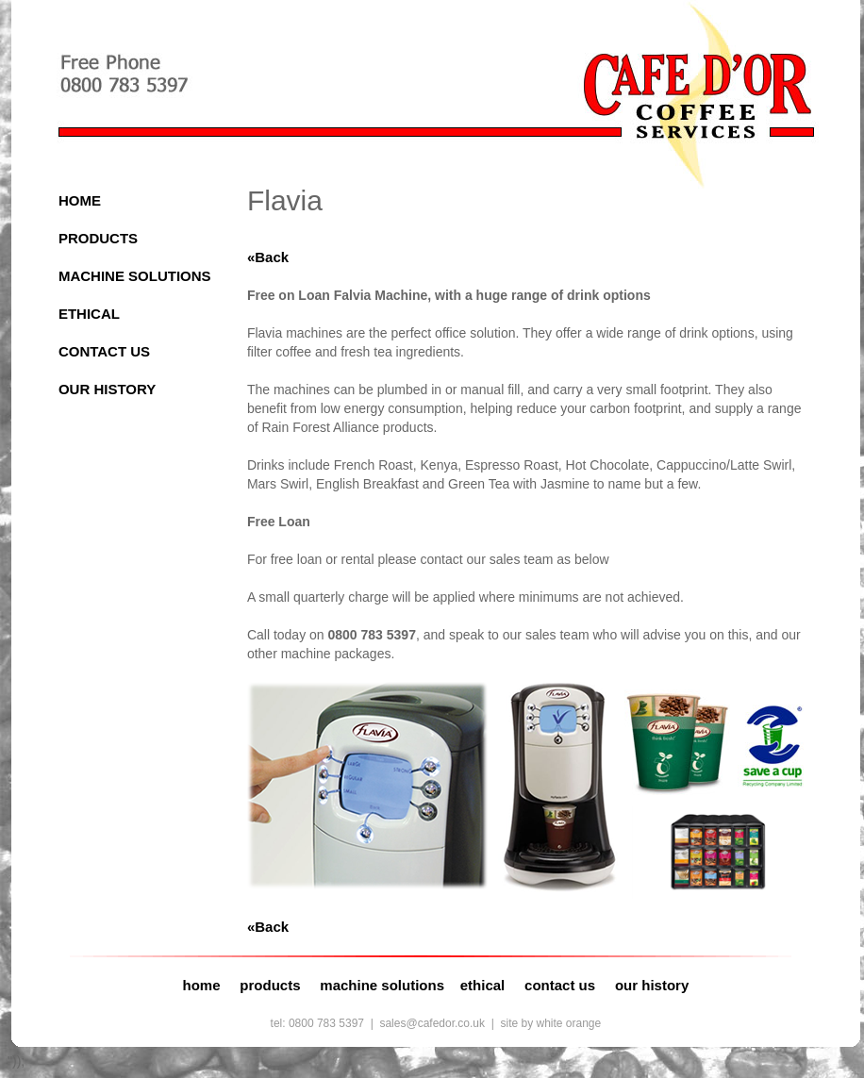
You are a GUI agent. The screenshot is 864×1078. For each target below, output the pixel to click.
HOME (79, 200)
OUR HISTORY (107, 389)
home (201, 985)
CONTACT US (104, 351)
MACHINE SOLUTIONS (134, 276)
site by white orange (550, 1023)
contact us (559, 985)
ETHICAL (89, 314)
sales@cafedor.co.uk (432, 1023)
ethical (483, 985)
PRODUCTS (98, 238)
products (270, 985)
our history (652, 985)
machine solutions (382, 985)
